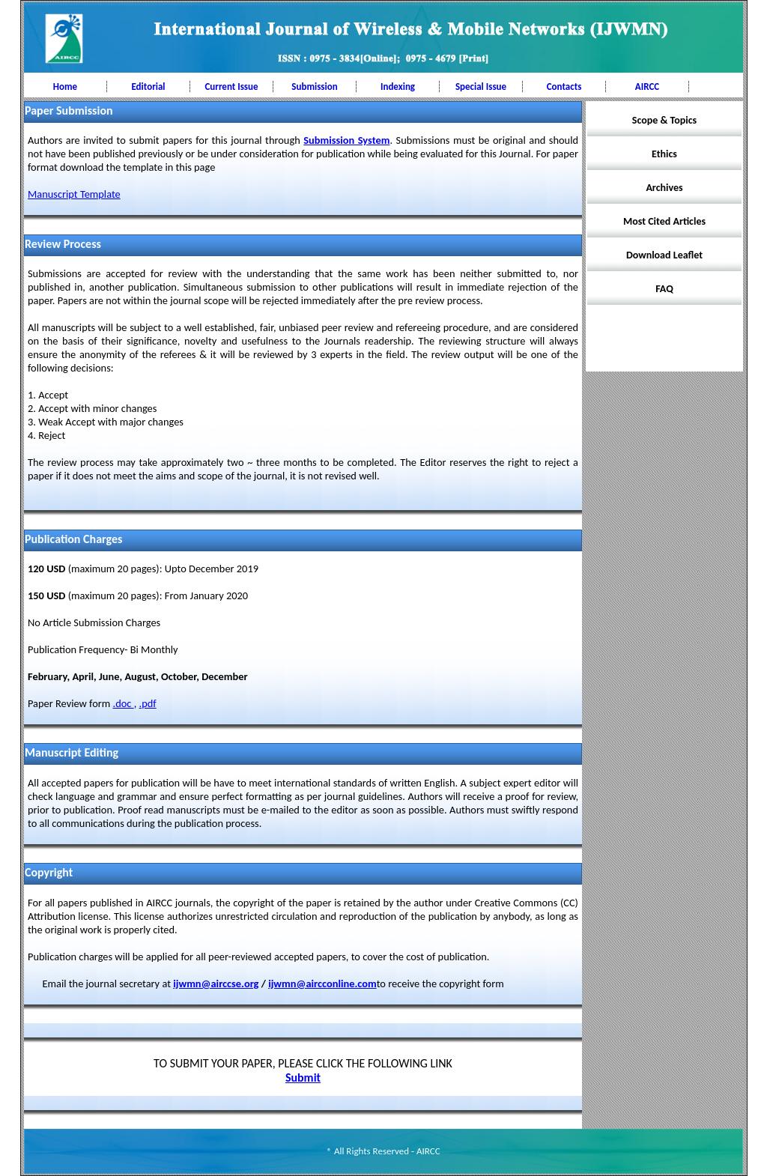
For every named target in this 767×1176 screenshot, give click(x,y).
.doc (123, 703)
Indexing (398, 86)
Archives (664, 187)
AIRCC (647, 86)
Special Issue (480, 86)
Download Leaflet (664, 255)
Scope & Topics (664, 120)
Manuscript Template (74, 194)
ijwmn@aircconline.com (322, 983)
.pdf (148, 703)
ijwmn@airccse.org (215, 983)
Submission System (346, 140)
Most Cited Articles (664, 221)
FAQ (664, 288)
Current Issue (231, 86)
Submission (314, 86)
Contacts (564, 86)
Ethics (664, 154)
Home (65, 86)
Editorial (148, 86)
